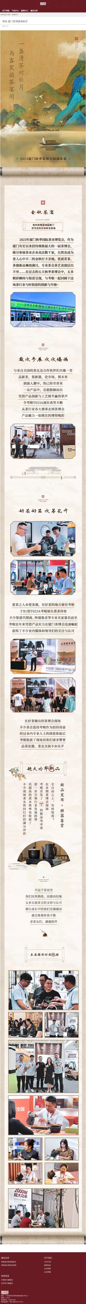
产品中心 (15, 11)
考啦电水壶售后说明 (8, 1265)
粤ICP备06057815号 (16, 1302)
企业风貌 (47, 1272)
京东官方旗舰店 (7, 1283)
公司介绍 (47, 1262)
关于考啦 (5, 11)
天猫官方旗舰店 (7, 1280)
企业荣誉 (47, 1268)
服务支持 (34, 11)
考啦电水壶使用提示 (8, 1262)
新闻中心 (24, 11)
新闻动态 (47, 1265)
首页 (9, 14)
